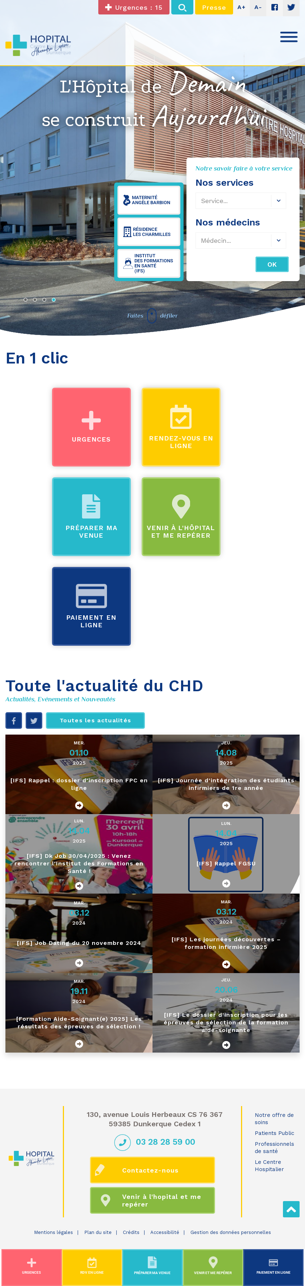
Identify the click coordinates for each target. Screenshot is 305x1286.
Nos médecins (228, 222)
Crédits (131, 1232)
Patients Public (274, 1133)
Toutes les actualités (95, 720)
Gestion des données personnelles (230, 1232)
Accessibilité (164, 1232)
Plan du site (98, 1232)
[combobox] (241, 240)
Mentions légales (53, 1232)
